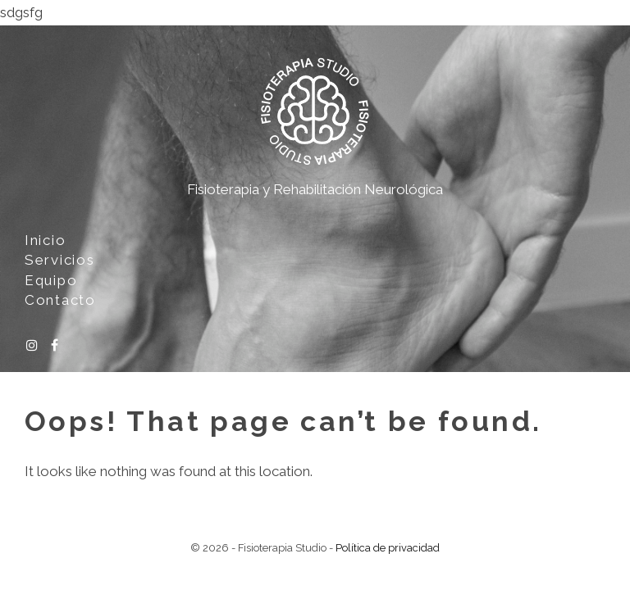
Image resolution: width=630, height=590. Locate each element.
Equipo (51, 280)
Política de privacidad (388, 548)
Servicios (59, 260)
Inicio (45, 240)
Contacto (60, 300)
